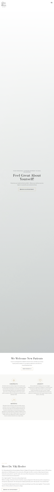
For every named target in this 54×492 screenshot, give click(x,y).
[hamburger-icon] (51, 2)
